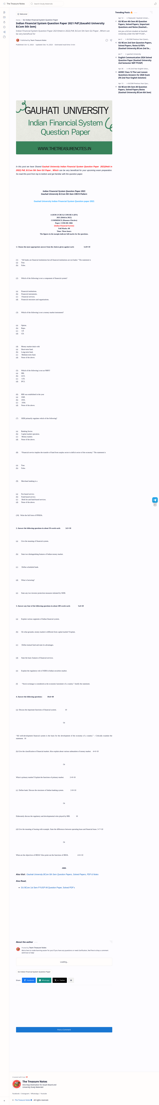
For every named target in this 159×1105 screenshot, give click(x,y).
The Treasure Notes (16, 3)
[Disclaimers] (4, 27)
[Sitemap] (4, 32)
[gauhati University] (134, 54)
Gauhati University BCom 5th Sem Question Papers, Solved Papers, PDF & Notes (62, 874)
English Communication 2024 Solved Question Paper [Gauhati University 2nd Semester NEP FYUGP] (135, 60)
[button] (4, 4)
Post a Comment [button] (64, 1029)
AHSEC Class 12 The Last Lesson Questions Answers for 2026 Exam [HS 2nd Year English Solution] (134, 75)
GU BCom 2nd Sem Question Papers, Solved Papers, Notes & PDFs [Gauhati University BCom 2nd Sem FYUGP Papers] (135, 45)
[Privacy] (4, 22)
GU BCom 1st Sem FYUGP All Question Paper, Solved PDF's (48, 888)
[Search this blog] (46, 3)
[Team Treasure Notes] (33, 40)
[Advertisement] (64, 68)
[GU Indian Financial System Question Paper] (34, 972)
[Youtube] (44, 1093)
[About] (4, 12)
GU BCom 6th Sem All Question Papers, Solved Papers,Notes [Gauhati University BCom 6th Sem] (134, 90)
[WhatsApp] (35, 1093)
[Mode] (155, 4)
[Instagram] (25, 1093)
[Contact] (4, 17)
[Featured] (132, 18)
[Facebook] (15, 1093)
